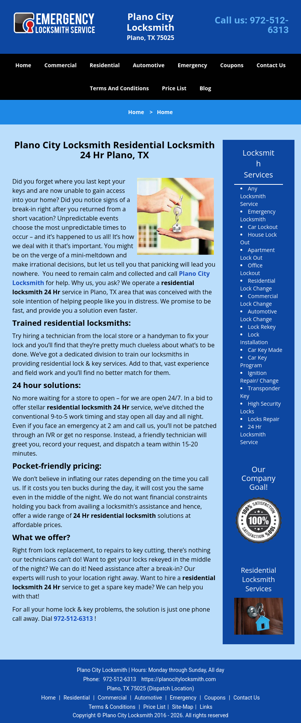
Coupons (231, 65)
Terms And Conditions (119, 88)
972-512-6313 (269, 25)
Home (23, 65)
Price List (174, 88)
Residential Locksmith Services (258, 579)
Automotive (149, 65)
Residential (105, 65)
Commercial (61, 65)
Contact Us (271, 65)
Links (206, 707)
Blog (205, 88)
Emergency (192, 65)
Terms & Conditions (112, 707)
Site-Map (182, 707)
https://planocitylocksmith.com (178, 679)
